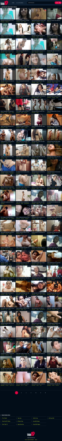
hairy (6, 82)
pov (9, 218)
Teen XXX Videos (36, 424)
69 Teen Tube (20, 421)
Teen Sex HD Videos (6, 421)
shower (12, 218)
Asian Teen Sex (21, 424)
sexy (40, 97)
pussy (13, 112)
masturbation (26, 203)
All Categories (19, 2)
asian (33, 52)
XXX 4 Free (35, 418)
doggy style (12, 385)
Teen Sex (19, 418)
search (57, 2)
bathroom (2, 52)
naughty (57, 188)
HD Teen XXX (51, 418)
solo (40, 67)
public (9, 112)
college (22, 218)
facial (10, 264)
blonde (7, 67)
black (37, 294)
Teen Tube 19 (4, 424)
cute (6, 112)
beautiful (41, 52)
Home (13, 2)
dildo (6, 52)
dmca (36, 439)
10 (35, 392)
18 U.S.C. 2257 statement (29, 439)
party (28, 67)
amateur (48, 188)
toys (12, 52)
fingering (12, 173)
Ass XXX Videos (36, 421)
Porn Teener (4, 418)
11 (40, 392)
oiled (9, 52)
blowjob (7, 97)
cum (10, 97)
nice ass (25, 112)
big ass (53, 82)
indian (22, 52)
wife (6, 324)
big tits (53, 173)
